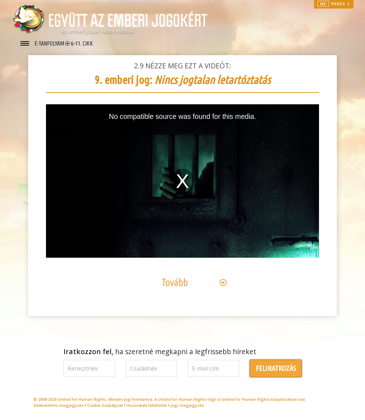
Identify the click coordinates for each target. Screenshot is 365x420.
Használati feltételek (147, 405)
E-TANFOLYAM (50, 43)
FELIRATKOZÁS (276, 368)
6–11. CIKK (82, 43)
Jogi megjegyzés (187, 405)
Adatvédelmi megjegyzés (59, 405)
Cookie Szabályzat (105, 405)
